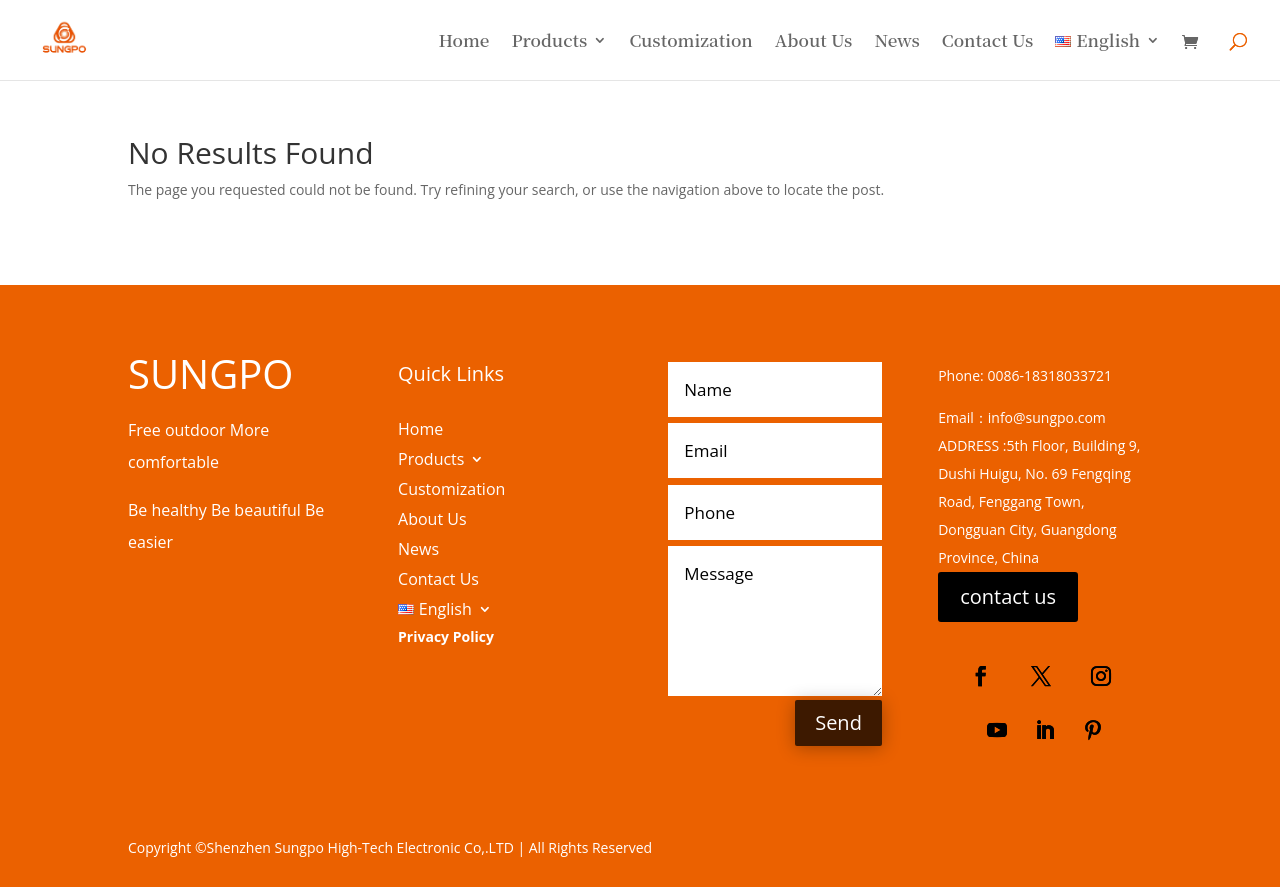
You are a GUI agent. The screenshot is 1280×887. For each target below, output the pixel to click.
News (896, 42)
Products (549, 42)
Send (838, 722)
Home (463, 42)
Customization (690, 42)
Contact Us (987, 42)
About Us (814, 42)
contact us (1008, 596)
